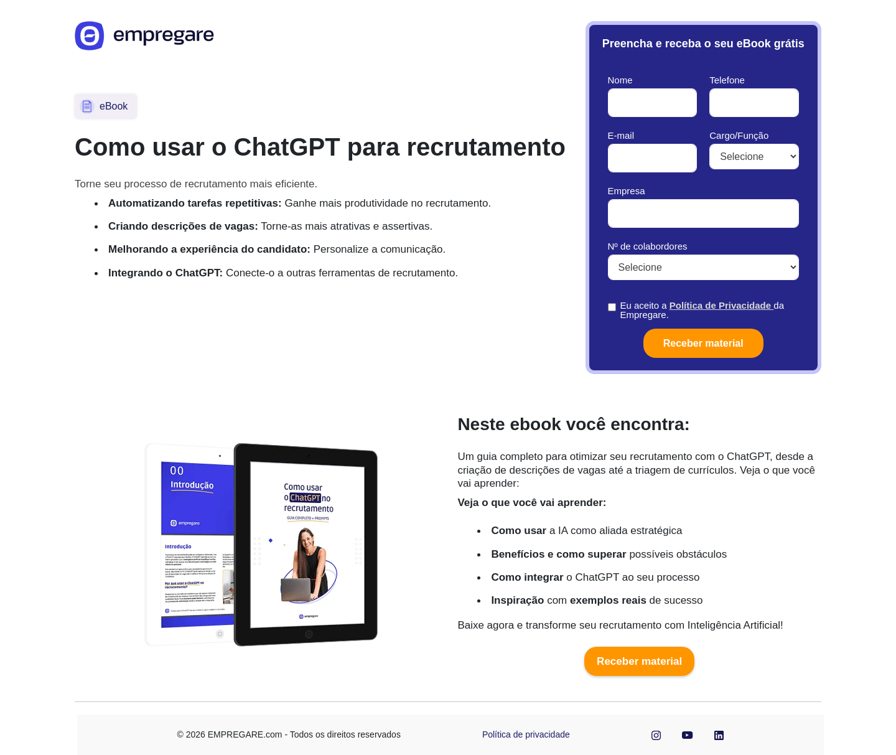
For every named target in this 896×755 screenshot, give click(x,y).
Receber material (639, 661)
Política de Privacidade (722, 305)
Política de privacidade (526, 734)
